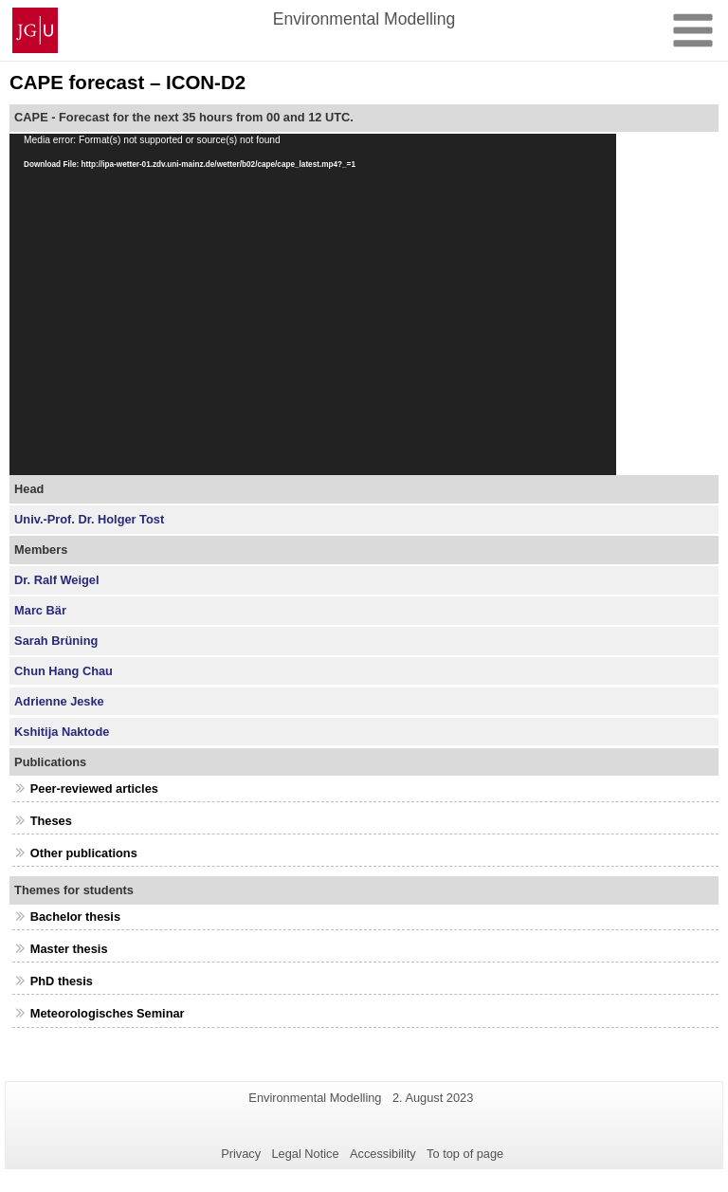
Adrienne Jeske (59, 701)
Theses (51, 821)
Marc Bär (40, 610)
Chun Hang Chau (63, 671)
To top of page (465, 1153)
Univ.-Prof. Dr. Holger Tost (89, 519)
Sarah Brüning (56, 640)
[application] (312, 304)
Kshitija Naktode (61, 731)
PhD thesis (61, 981)
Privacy (241, 1153)
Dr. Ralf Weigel (56, 580)
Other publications (83, 853)
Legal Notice (304, 1153)
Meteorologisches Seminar (107, 1013)
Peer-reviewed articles (94, 788)
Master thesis (69, 949)
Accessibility (383, 1153)
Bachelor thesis (75, 916)
